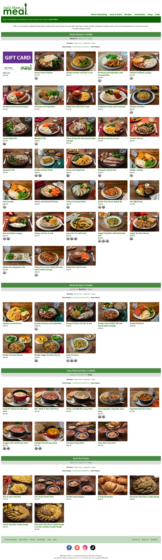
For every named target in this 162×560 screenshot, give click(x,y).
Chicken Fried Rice (144, 105)
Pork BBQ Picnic (144, 200)
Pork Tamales (17, 200)
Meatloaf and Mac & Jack (112, 137)
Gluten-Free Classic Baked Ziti (112, 200)
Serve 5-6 (82, 39)
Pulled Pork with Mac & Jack (81, 105)
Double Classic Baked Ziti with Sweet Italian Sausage (112, 323)
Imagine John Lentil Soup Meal (17, 441)
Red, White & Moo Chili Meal (49, 407)
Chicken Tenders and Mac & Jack (81, 71)
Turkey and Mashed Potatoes (49, 200)
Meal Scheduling (99, 14)
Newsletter (139, 14)
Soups (90, 39)
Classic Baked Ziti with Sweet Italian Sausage (81, 138)
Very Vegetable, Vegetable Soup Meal (112, 408)
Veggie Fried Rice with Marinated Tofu (112, 233)
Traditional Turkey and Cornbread (112, 105)
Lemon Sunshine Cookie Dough (17, 523)
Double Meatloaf (144, 322)
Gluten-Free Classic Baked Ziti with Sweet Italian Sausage (49, 267)
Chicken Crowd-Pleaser (17, 322)
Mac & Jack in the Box (17, 495)
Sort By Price (77, 47)
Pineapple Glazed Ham (112, 168)
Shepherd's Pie (17, 168)
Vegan (93, 43)
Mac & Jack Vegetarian (81, 168)
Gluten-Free (78, 43)
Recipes (128, 14)
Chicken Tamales (144, 168)
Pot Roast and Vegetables (49, 105)
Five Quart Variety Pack (49, 495)
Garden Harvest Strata (49, 168)
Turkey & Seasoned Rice (81, 200)
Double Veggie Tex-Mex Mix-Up (49, 353)
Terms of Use (80, 558)
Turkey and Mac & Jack (49, 232)
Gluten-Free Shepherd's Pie (17, 266)
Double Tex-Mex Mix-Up (17, 353)
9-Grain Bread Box (112, 495)
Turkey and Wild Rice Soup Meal (81, 407)
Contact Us (136, 539)
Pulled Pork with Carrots (81, 266)
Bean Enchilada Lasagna (17, 232)
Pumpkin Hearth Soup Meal (49, 441)
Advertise (154, 539)
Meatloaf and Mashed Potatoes (17, 105)
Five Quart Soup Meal (81, 441)
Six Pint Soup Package (81, 495)
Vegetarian (86, 43)
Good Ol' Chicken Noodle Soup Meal (17, 408)
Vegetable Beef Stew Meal (144, 407)
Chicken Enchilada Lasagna (144, 71)
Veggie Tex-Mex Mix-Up (144, 232)
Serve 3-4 (73, 289)
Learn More (53, 19)
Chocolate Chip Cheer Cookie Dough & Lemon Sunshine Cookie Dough (49, 524)
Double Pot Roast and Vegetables (49, 322)
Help (157, 14)
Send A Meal (116, 14)
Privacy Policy (91, 558)
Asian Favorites (81, 353)
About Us (145, 539)
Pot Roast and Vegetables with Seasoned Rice (112, 72)
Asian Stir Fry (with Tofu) (81, 232)
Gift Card (18, 71)
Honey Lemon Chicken (49, 71)
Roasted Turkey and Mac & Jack (81, 322)
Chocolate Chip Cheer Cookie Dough (144, 495)
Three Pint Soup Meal (112, 441)
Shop (150, 14)
